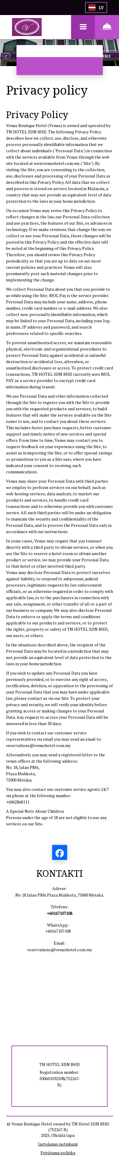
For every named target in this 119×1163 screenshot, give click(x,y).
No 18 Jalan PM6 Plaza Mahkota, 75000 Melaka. (59, 895)
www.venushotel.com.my (57, 163)
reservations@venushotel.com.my (38, 745)
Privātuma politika (57, 1152)
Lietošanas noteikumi (58, 1144)
